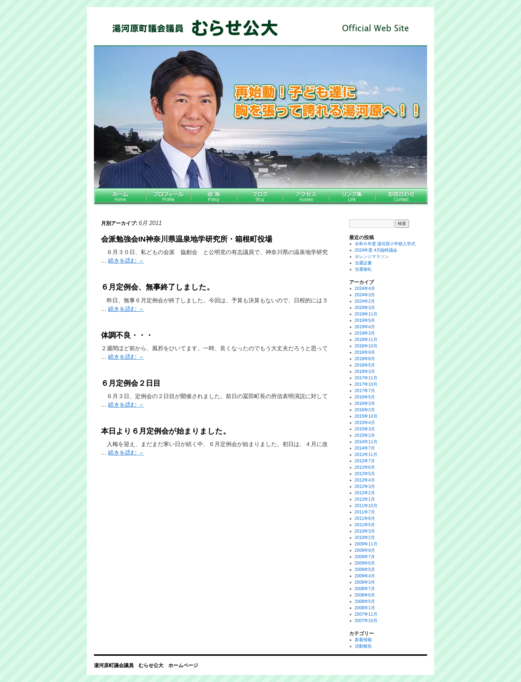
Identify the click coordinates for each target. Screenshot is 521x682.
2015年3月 (365, 429)
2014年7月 (365, 448)
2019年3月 (365, 333)
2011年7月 (365, 512)
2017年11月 (366, 377)
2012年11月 (366, 454)
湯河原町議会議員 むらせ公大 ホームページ (253, 28)
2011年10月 (366, 505)
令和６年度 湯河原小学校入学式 (385, 243)
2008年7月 (365, 588)
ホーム (120, 197)
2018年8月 (365, 358)
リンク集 (352, 197)
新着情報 (363, 639)
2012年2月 (365, 492)
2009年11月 (366, 543)
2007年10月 (366, 620)
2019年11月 (366, 314)
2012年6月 (365, 467)
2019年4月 (365, 326)
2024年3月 (365, 294)
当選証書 (363, 262)
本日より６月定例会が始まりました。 (165, 431)
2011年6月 (365, 518)
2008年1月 (365, 607)
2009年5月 (365, 569)
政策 (214, 197)
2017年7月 (365, 390)
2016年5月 (365, 397)
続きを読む (126, 261)
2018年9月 (365, 352)
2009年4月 (365, 575)
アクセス (306, 197)
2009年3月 (365, 582)
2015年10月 (366, 416)
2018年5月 (365, 365)
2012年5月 (365, 473)
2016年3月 (365, 403)
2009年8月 (365, 550)
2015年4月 (365, 422)
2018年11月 (366, 339)
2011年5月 (365, 524)
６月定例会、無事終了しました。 (157, 287)
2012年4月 (365, 480)
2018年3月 (365, 371)
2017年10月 (366, 384)
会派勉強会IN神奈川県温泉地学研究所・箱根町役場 (186, 239)
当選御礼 (363, 269)
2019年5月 (365, 320)
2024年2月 (365, 301)
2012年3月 (365, 486)
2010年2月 (365, 537)
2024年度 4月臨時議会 (376, 250)
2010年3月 (365, 531)
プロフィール (168, 197)
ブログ (260, 197)
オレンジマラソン (372, 256)
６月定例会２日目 (131, 383)
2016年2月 (365, 409)
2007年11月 (366, 614)
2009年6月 (365, 563)
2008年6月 (365, 595)
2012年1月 (365, 499)
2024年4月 (365, 288)
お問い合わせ (401, 197)
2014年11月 (366, 441)
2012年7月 (365, 460)
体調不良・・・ (127, 335)
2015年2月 (365, 435)
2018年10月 (366, 345)
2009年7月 (365, 556)
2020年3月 (365, 307)
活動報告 (363, 646)
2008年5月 (365, 601)
